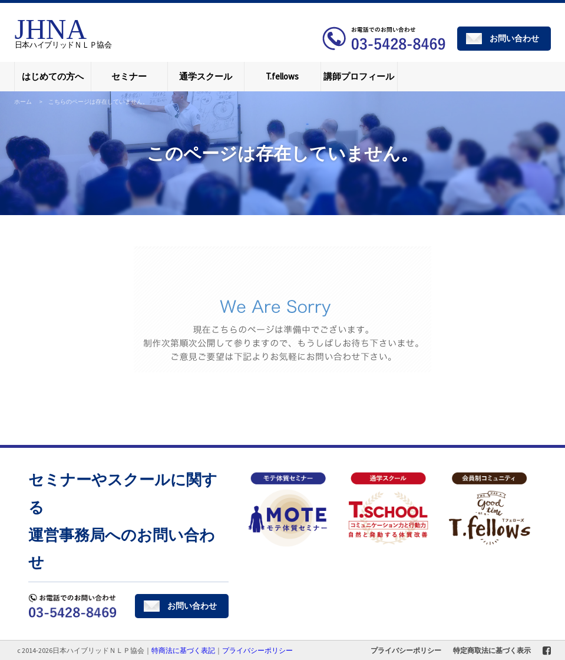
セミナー (129, 76)
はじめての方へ (53, 76)
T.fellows (282, 76)
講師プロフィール (358, 76)
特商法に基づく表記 (183, 650)
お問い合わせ (514, 38)
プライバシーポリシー (406, 650)
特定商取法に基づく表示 (492, 650)
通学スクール (205, 76)
